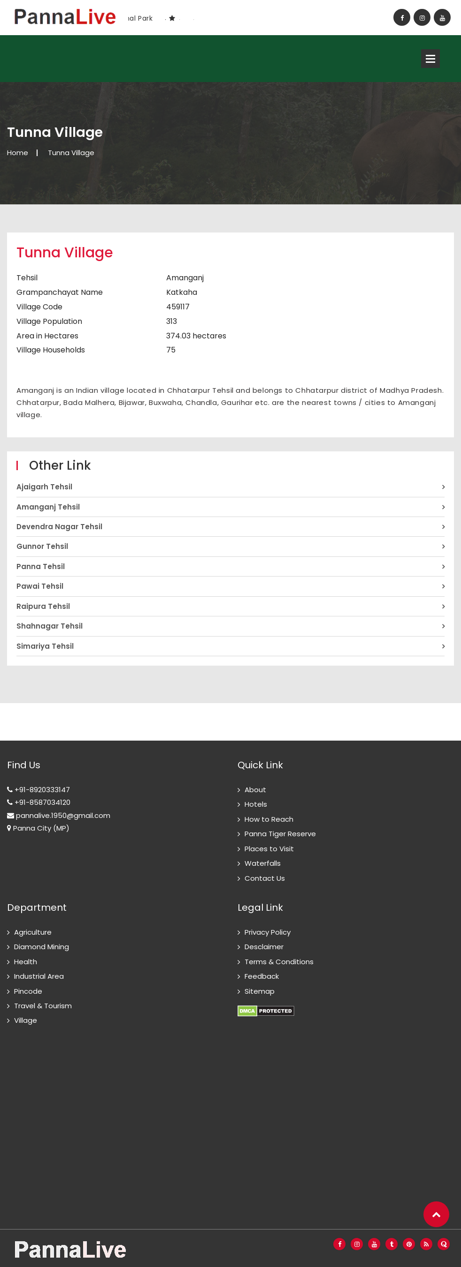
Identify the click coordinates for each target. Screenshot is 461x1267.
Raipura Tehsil (43, 606)
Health (25, 962)
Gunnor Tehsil (42, 546)
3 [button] (193, 19)
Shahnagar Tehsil (49, 626)
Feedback (262, 976)
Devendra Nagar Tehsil (59, 527)
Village (25, 1020)
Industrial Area (39, 976)
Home (17, 152)
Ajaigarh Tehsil (44, 487)
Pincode (28, 991)
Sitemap (260, 991)
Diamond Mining (41, 947)
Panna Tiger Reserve (280, 834)
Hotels (256, 804)
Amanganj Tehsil (48, 507)
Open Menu (430, 58)
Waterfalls (263, 863)
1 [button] (165, 19)
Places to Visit (269, 849)
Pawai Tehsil (39, 586)
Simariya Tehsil (45, 646)
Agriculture (33, 932)
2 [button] (179, 19)
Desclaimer (264, 947)
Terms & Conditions (279, 962)
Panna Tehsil (40, 566)
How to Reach (269, 819)
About (255, 790)
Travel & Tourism (43, 1006)
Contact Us (265, 878)
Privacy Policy (268, 932)
